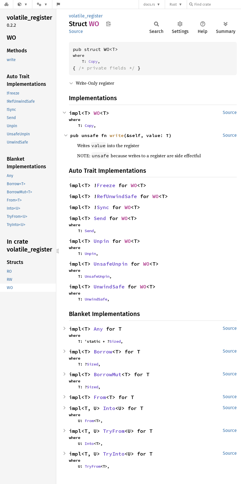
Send (100, 218)
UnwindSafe (109, 286)
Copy (93, 61)
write (117, 135)
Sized (115, 341)
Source (76, 31)
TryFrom (114, 431)
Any (98, 329)
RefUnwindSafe (117, 196)
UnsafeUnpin (111, 264)
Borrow (103, 351)
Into (109, 408)
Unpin (101, 241)
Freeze (106, 185)
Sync (103, 207)
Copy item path (108, 23)
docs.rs (149, 4)
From (100, 397)
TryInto (114, 454)
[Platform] (42, 4)
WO (97, 113)
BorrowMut (107, 374)
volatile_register (86, 16)
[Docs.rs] (6, 4)
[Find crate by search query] (217, 4)
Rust (173, 4)
